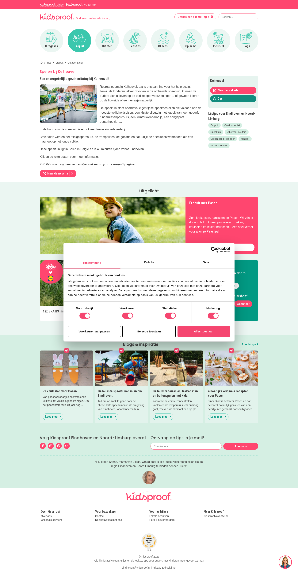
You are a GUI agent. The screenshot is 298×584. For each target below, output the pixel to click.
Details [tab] (149, 262)
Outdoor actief (232, 125)
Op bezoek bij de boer (223, 138)
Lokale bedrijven (159, 516)
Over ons (46, 516)
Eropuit (214, 125)
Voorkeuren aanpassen (94, 331)
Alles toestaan (203, 331)
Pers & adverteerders (161, 520)
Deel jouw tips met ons (108, 520)
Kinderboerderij (219, 145)
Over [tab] (206, 262)
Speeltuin (216, 132)
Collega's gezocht (51, 520)
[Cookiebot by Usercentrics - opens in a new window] (213, 250)
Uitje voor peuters (236, 132)
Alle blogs (249, 344)
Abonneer (243, 303)
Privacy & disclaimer (164, 567)
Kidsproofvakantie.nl (216, 516)
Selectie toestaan (149, 331)
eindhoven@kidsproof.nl (136, 567)
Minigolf (245, 138)
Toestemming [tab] (92, 262)
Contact (99, 516)
